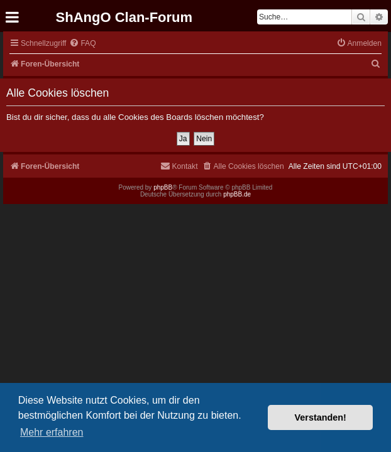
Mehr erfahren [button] (52, 432)
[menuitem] (82, 43)
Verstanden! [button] (320, 417)
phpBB (162, 187)
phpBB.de (237, 194)
